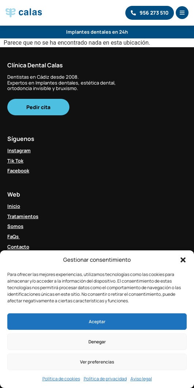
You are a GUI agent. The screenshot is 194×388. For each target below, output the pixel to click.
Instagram (19, 150)
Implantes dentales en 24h (97, 32)
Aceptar (97, 321)
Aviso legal (141, 379)
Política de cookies (61, 379)
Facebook (18, 170)
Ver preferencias (97, 362)
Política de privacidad (105, 379)
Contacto (18, 246)
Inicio (13, 206)
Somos (15, 226)
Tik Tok (15, 160)
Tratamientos (22, 216)
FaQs (13, 236)
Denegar (97, 342)
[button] (183, 260)
